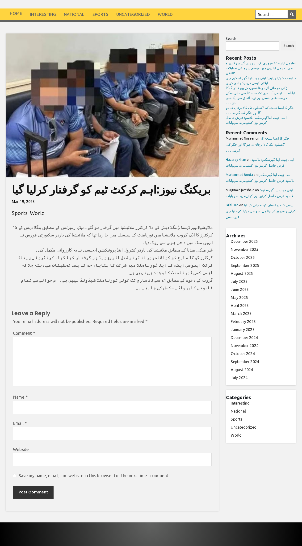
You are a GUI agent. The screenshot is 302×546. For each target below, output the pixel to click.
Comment (24, 333)
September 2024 (245, 362)
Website (21, 449)
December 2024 (244, 337)
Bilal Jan (232, 205)
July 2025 (239, 281)
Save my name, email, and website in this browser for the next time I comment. (94, 475)
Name (20, 397)
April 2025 (240, 305)
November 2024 (244, 345)
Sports (100, 14)
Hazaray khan (236, 159)
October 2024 (243, 354)
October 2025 (243, 257)
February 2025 (243, 321)
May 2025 (239, 297)
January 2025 (242, 329)
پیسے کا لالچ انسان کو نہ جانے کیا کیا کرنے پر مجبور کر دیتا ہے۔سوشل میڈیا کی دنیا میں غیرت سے (261, 211)
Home (16, 13)
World (165, 14)
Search (231, 39)
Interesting (43, 14)
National (74, 14)
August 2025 (242, 273)
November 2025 (244, 249)
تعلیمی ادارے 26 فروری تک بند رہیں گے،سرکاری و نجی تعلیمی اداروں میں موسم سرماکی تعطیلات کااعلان (261, 68)
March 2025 (241, 313)
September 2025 (245, 265)
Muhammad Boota (239, 175)
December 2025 (244, 241)
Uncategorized (133, 14)
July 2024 (239, 378)
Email (20, 423)
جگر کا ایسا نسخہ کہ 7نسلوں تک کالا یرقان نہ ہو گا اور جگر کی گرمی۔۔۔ (257, 144)
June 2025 (240, 289)
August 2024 (242, 370)
